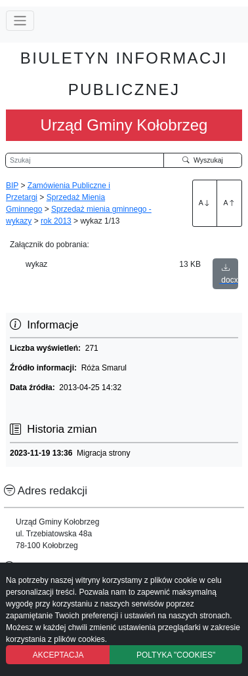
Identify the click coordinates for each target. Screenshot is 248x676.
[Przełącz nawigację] (20, 20)
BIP (12, 185)
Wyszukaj (202, 160)
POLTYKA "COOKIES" (175, 655)
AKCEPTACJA (58, 655)
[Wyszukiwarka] (84, 161)
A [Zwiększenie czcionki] (205, 203)
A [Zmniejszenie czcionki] (230, 203)
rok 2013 (56, 221)
